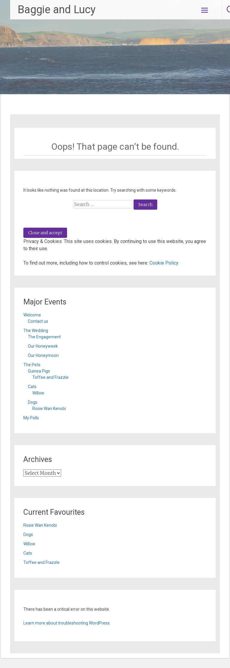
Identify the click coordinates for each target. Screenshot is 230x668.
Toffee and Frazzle (50, 377)
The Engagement (44, 336)
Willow (38, 393)
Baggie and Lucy (57, 9)
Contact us (38, 321)
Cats (32, 386)
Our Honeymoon (43, 355)
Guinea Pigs (39, 371)
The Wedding (35, 330)
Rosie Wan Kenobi (49, 408)
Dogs (32, 402)
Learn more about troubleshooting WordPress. (67, 623)
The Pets (31, 364)
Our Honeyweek (43, 346)
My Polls (31, 417)
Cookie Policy (163, 263)
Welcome (32, 315)
